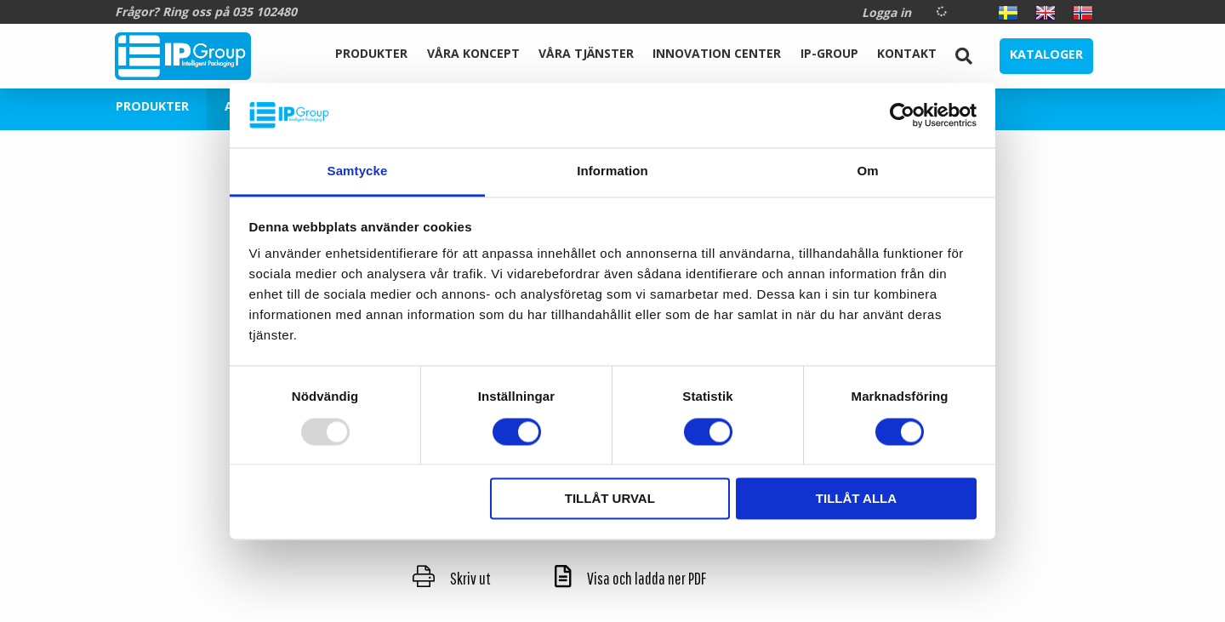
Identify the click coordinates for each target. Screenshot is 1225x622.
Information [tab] (612, 171)
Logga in (886, 12)
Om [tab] (867, 171)
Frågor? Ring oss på (206, 11)
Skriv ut (452, 578)
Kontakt (907, 53)
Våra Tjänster (586, 53)
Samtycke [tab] (358, 171)
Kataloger (1046, 54)
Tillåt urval (610, 499)
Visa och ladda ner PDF (630, 578)
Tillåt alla (856, 499)
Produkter (371, 53)
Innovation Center (716, 53)
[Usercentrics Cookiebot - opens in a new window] (902, 115)
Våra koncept (473, 53)
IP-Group (829, 53)
